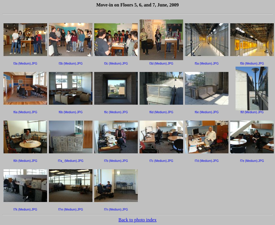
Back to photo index (137, 219)
